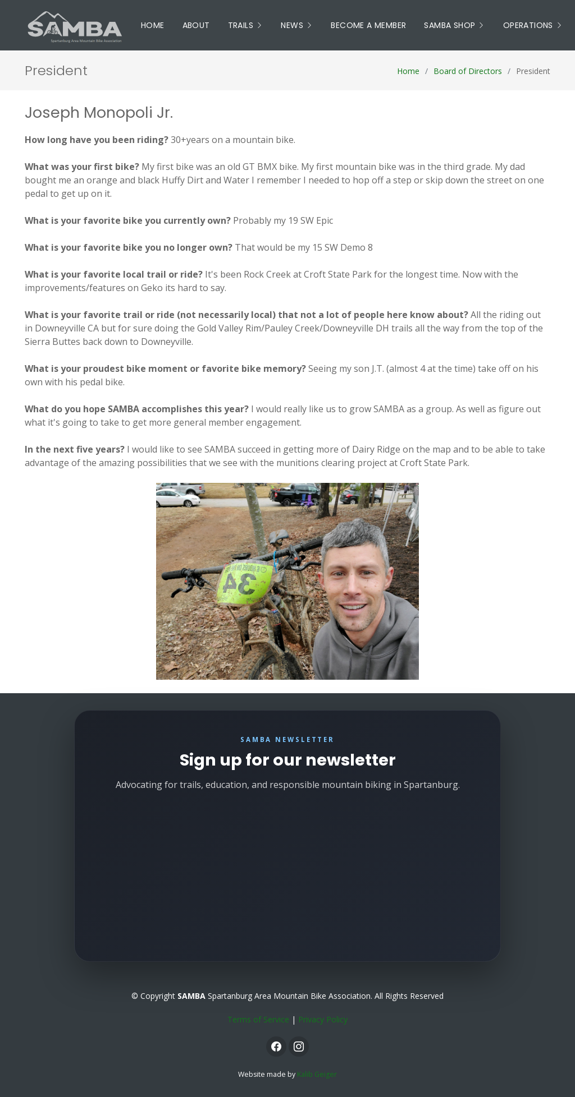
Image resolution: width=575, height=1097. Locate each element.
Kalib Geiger (317, 1074)
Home (153, 25)
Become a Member (368, 25)
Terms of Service (258, 1019)
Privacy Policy (323, 1019)
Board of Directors (467, 71)
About (196, 25)
